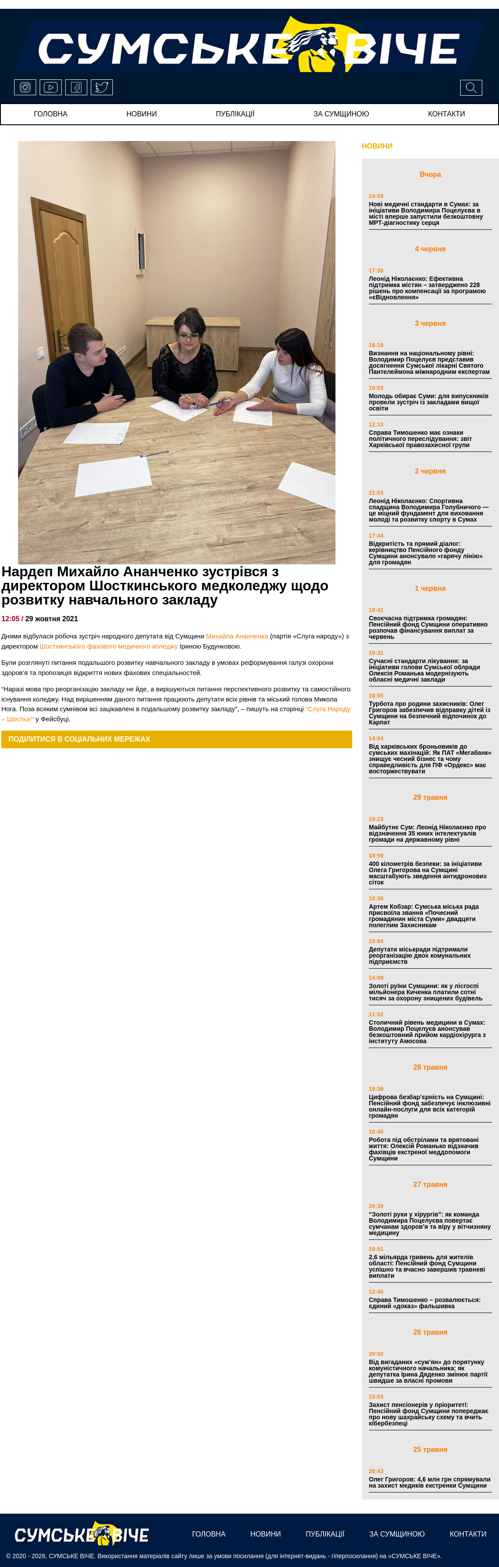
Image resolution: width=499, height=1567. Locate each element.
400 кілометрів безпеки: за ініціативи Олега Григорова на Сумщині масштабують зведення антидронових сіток (428, 873)
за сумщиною (341, 114)
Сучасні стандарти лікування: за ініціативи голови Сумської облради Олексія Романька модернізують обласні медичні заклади (424, 670)
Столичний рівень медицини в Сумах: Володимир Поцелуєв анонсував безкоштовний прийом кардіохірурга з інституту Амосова (427, 1032)
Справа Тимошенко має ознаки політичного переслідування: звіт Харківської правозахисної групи (420, 438)
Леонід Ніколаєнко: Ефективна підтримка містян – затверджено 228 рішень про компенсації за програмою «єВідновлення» (427, 288)
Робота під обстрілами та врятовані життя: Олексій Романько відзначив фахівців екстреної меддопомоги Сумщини (424, 1149)
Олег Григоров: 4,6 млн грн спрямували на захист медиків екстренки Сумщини (430, 1482)
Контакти (446, 114)
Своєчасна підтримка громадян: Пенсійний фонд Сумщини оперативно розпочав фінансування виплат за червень (428, 627)
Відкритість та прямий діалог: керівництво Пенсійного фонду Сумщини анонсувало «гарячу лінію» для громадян (426, 553)
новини (142, 114)
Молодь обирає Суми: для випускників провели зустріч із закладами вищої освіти (429, 402)
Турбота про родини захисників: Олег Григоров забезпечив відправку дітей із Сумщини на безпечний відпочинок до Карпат (430, 713)
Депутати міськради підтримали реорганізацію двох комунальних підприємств (420, 955)
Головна (50, 114)
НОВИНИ (377, 146)
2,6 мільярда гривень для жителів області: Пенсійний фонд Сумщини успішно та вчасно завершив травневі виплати (427, 1266)
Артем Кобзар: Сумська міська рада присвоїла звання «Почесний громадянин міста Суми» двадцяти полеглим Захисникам (424, 916)
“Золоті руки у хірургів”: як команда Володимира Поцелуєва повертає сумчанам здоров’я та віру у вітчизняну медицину (430, 1223)
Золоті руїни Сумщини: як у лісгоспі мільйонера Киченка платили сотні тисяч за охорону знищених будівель (426, 992)
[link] (109, 646)
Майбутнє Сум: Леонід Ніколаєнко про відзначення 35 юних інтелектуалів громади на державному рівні (427, 833)
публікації (235, 114)
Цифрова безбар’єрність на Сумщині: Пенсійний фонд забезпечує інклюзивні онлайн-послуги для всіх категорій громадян (430, 1106)
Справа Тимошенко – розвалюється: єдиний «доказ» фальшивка (425, 1303)
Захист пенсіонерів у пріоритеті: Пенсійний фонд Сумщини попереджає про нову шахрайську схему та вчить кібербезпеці (429, 1414)
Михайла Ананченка (237, 636)
